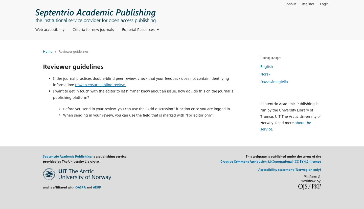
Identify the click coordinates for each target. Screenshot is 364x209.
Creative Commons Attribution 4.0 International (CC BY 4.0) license (270, 161)
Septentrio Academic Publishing (67, 156)
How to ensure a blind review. (100, 84)
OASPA (80, 187)
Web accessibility (49, 29)
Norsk (265, 74)
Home (47, 51)
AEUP (97, 187)
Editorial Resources (139, 29)
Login (324, 4)
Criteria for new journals (93, 29)
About (291, 4)
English (266, 66)
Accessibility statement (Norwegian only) (289, 169)
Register (308, 4)
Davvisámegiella (274, 81)
